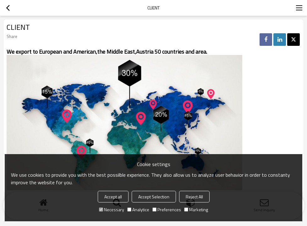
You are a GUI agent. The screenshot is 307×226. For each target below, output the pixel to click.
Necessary (111, 209)
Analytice (138, 209)
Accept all (113, 196)
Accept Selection (153, 196)
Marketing (196, 209)
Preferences (166, 209)
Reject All (194, 196)
